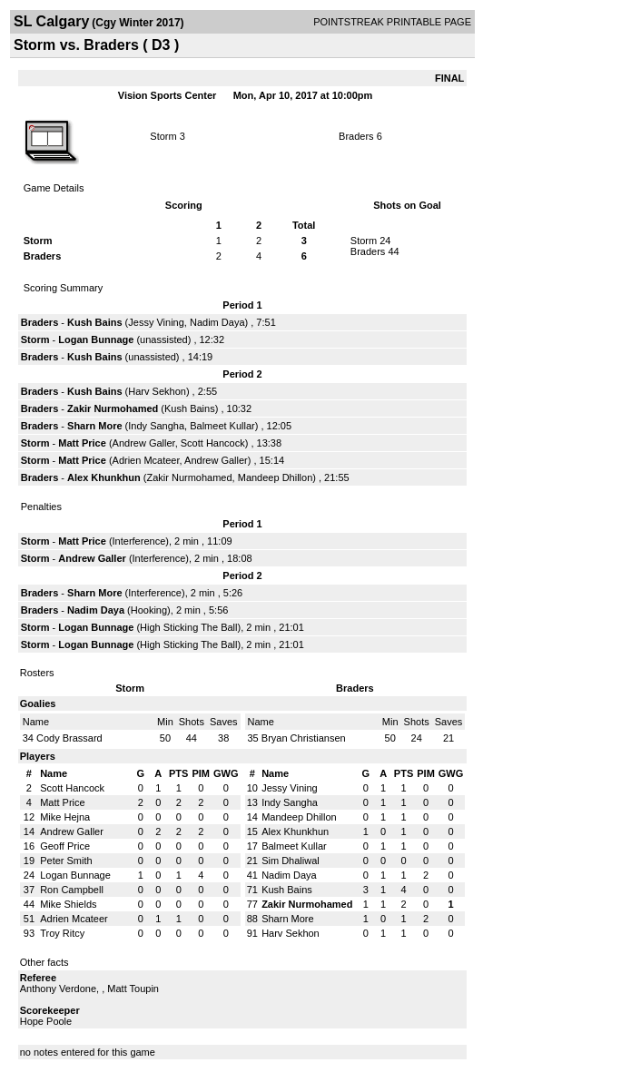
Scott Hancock (213, 443)
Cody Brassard (69, 738)
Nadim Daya (217, 322)
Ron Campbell (72, 889)
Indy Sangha (156, 425)
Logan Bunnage (95, 339)
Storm (163, 136)
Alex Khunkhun (104, 477)
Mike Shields (68, 904)
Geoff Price (65, 846)
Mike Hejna (65, 817)
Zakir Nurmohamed (112, 408)
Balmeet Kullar (222, 425)
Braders (356, 136)
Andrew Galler (144, 443)
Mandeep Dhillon (275, 477)
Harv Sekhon (157, 391)
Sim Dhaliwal (290, 860)
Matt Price (82, 443)
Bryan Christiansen (303, 738)
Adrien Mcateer (146, 460)
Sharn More (95, 425)
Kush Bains (95, 322)
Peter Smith (66, 860)
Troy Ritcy (62, 933)
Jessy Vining (156, 322)
